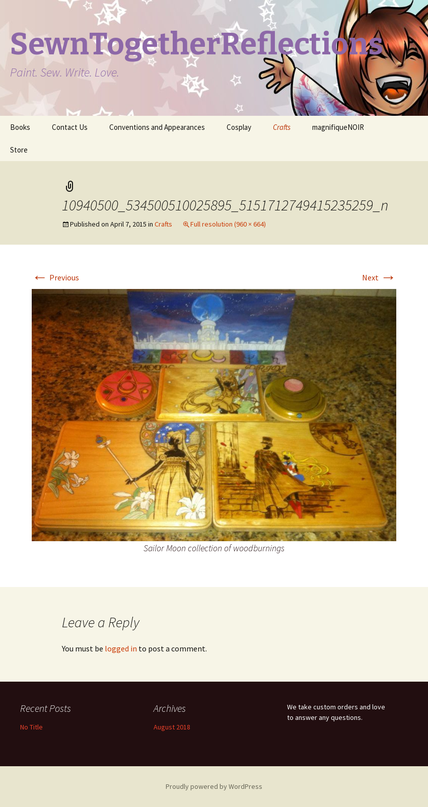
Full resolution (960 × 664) (228, 224)
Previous (55, 277)
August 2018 (172, 726)
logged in (121, 648)
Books (20, 127)
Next (379, 277)
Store (19, 150)
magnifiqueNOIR (338, 127)
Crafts (282, 127)
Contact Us (70, 127)
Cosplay (239, 127)
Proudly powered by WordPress (214, 786)
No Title (31, 726)
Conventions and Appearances (157, 127)
